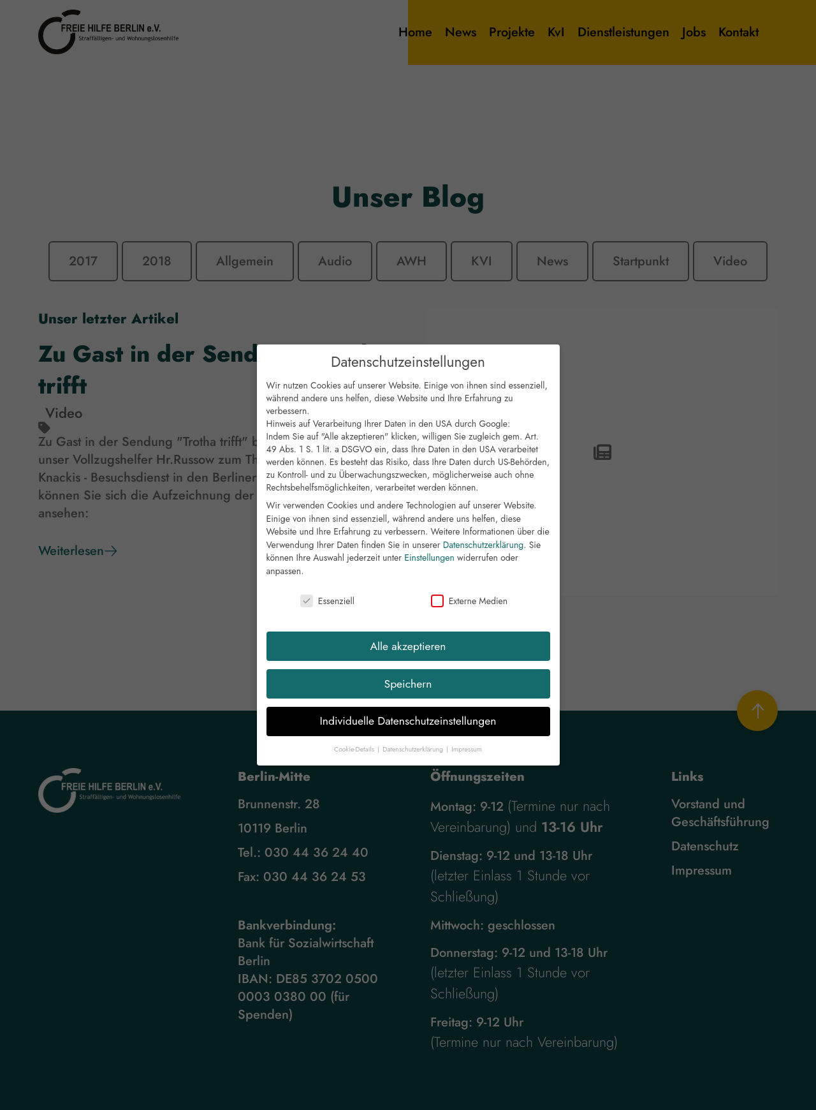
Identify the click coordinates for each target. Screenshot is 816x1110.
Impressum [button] (466, 755)
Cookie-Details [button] (355, 755)
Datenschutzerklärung (483, 550)
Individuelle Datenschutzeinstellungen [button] (408, 726)
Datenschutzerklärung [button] (413, 755)
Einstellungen (429, 563)
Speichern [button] (408, 689)
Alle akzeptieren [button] (408, 651)
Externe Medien (469, 606)
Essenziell (327, 606)
